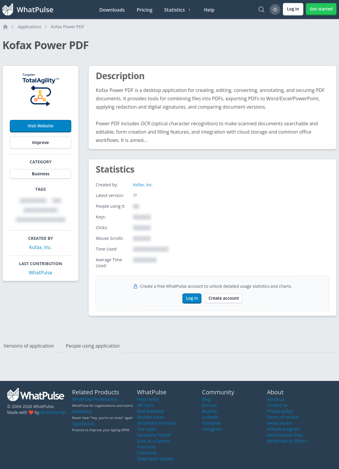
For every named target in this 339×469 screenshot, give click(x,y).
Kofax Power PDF (67, 26)
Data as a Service (153, 441)
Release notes (150, 417)
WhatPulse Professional (95, 399)
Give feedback (150, 411)
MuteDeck (82, 411)
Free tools (146, 447)
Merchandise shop (284, 435)
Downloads (112, 10)
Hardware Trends (154, 435)
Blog (206, 399)
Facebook (211, 423)
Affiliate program (283, 429)
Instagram (212, 429)
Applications (30, 26)
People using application (93, 346)
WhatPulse (40, 272)
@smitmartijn (53, 412)
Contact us (277, 405)
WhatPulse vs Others (287, 441)
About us (275, 399)
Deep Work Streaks (155, 459)
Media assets (279, 423)
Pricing (144, 10)
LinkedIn (210, 417)
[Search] (261, 9)
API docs (145, 405)
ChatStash (147, 453)
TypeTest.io (83, 423)
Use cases (146, 429)
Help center (148, 399)
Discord (209, 405)
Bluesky (209, 411)
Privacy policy (280, 411)
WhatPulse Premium (156, 423)
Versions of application (29, 346)
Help (209, 10)
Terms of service (283, 417)
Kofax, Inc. (40, 247)
